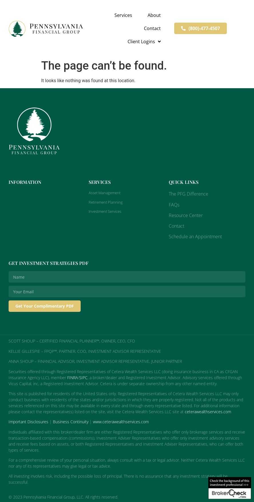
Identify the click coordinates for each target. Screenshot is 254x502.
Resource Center (186, 215)
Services (123, 15)
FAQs (174, 205)
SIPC (83, 377)
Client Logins (144, 41)
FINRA (72, 377)
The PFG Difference (188, 194)
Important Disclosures (28, 421)
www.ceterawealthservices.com (121, 421)
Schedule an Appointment (195, 236)
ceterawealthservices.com (208, 411)
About (154, 15)
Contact (152, 28)
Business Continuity (70, 421)
